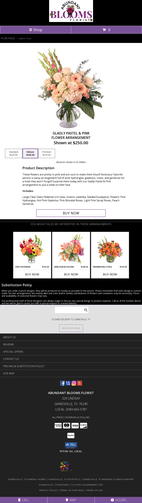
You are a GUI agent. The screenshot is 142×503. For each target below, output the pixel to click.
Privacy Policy (48, 490)
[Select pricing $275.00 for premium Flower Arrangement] (46, 153)
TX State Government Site (87, 484)
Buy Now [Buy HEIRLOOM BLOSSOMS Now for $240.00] (71, 274)
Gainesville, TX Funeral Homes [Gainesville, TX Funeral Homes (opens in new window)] (27, 479)
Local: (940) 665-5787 (71, 409)
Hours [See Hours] (118, 500)
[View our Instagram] (73, 384)
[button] (71, 445)
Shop (35, 29)
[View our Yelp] (79, 384)
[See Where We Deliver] (71, 328)
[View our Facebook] (62, 384)
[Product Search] (72, 309)
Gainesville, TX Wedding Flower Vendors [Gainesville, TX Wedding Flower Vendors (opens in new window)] (108, 479)
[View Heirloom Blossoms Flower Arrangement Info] (71, 249)
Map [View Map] (71, 500)
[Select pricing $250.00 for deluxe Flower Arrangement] (30, 153)
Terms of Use (94, 490)
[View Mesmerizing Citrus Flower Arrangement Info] (110, 249)
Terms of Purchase (72, 490)
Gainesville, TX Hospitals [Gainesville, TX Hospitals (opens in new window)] (64, 479)
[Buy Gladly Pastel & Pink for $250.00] (71, 213)
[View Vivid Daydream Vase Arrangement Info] (32, 249)
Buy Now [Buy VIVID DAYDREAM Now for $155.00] (32, 274)
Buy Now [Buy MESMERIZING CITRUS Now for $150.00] (110, 274)
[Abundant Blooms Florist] (71, 21)
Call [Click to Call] (23, 500)
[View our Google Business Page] (68, 384)
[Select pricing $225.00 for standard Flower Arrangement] (13, 153)
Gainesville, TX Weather (53, 484)
